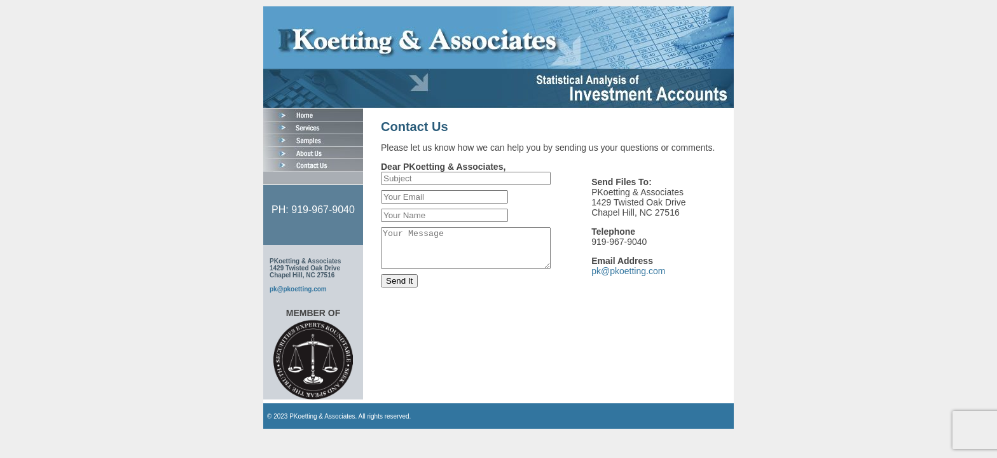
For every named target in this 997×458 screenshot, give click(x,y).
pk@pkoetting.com (298, 289)
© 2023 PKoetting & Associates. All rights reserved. (339, 416)
